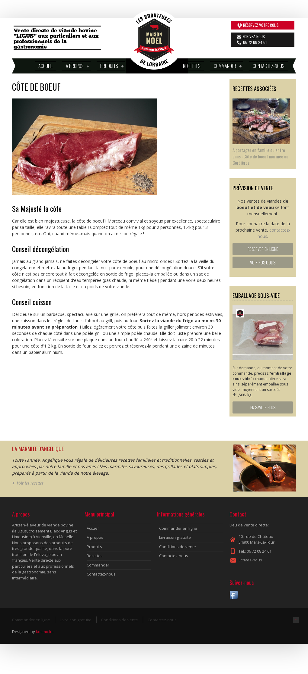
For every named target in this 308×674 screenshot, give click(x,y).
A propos (75, 66)
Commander (226, 66)
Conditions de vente (177, 546)
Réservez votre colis (261, 25)
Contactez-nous (268, 66)
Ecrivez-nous (254, 36)
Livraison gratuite (175, 537)
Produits (110, 66)
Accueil (45, 66)
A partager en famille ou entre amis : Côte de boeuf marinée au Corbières (260, 156)
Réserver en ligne (263, 249)
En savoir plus (262, 407)
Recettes (192, 66)
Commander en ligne (178, 528)
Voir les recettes (30, 483)
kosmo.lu (44, 631)
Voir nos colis (262, 262)
